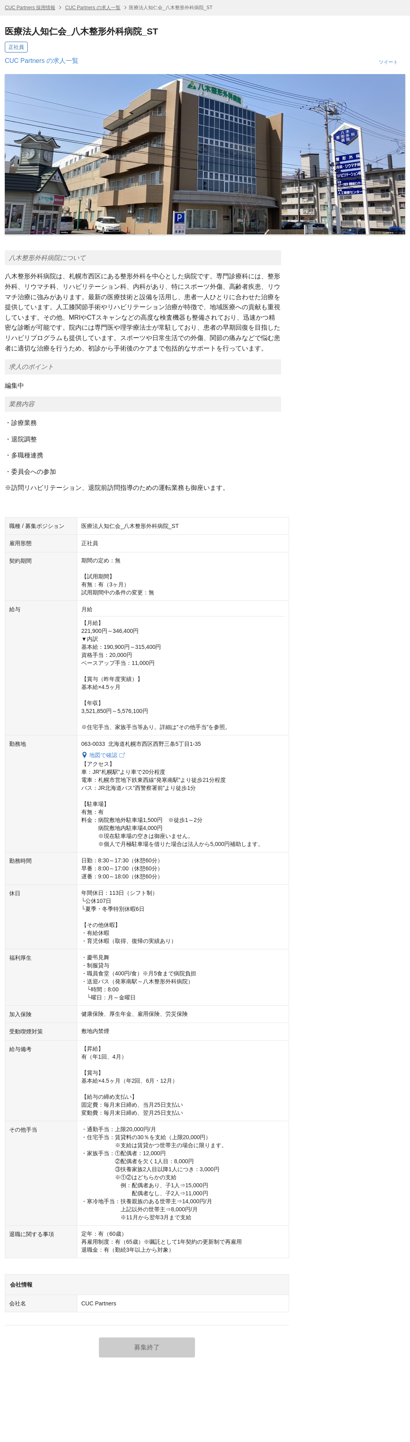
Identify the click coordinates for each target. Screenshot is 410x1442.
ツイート (388, 62)
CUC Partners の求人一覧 (93, 7)
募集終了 (147, 1347)
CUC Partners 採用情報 (30, 7)
